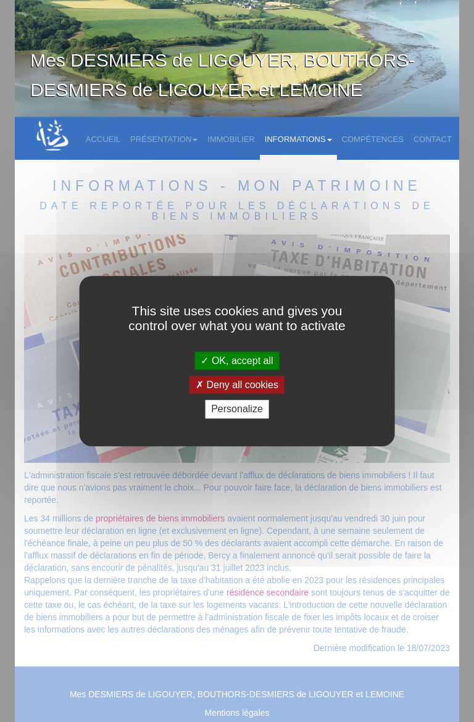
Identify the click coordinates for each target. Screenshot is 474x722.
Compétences (373, 139)
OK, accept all (237, 360)
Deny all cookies (237, 385)
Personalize (237, 409)
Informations (298, 139)
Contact (433, 139)
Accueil (103, 139)
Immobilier (231, 139)
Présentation (164, 139)
